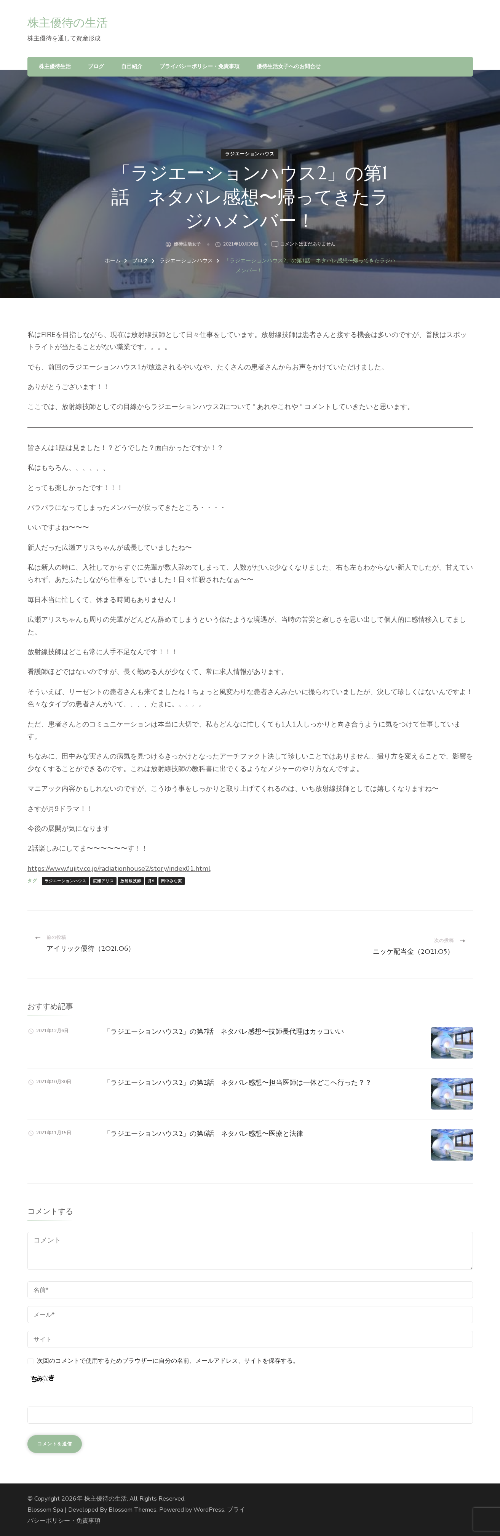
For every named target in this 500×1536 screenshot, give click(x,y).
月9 (151, 881)
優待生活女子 (187, 244)
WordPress (208, 1510)
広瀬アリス (103, 881)
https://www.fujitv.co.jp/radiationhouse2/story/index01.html (119, 868)
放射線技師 (130, 881)
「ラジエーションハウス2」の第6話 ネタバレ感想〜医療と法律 (203, 1133)
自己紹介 (131, 66)
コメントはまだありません (307, 244)
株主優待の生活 (67, 23)
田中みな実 (171, 881)
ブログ (96, 66)
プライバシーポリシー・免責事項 (200, 66)
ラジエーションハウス (250, 154)
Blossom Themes (133, 1510)
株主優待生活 (55, 66)
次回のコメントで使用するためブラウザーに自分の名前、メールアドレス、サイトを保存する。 (168, 1361)
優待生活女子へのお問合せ (289, 66)
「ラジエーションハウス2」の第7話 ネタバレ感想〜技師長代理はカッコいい (224, 1031)
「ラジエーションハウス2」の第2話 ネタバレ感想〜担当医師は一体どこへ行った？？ (238, 1082)
